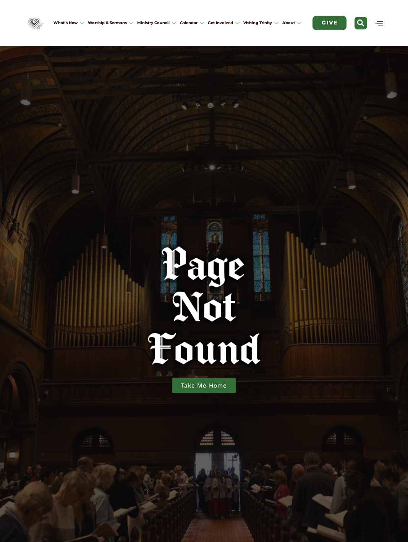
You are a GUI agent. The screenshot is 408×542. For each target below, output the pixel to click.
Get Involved (224, 22)
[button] (361, 23)
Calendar (192, 22)
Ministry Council (156, 22)
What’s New (68, 22)
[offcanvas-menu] (379, 23)
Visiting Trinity (260, 22)
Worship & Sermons (110, 22)
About (291, 22)
